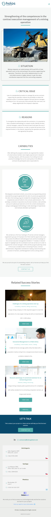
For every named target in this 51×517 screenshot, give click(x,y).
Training (35, 344)
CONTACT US (25, 269)
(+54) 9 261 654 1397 (13, 487)
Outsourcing (33, 306)
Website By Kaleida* (25, 514)
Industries (23, 306)
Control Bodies (24, 344)
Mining (28, 306)
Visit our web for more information (24, 504)
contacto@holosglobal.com (27, 440)
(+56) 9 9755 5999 (13, 456)
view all (25, 409)
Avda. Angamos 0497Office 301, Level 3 (13, 452)
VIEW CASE (25, 324)
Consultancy (18, 306)
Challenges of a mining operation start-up (25, 304)
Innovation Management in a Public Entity (25, 342)
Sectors (30, 344)
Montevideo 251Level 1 (12, 483)
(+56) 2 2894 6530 (13, 472)
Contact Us (25, 430)
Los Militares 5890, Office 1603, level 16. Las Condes (17, 467)
